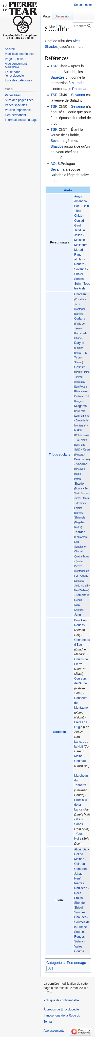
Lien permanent (15, 115)
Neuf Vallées (81, 590)
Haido (77, 473)
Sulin (77, 283)
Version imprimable (18, 110)
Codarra (79, 318)
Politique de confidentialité (61, 1000)
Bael (77, 206)
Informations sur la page (21, 120)
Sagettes (57, 77)
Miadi (85, 585)
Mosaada (79, 381)
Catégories (55, 963)
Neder (77, 527)
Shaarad (81, 464)
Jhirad (79, 377)
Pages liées (13, 95)
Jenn (77, 614)
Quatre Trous (81, 556)
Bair (78, 211)
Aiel (51, 968)
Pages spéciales (16, 105)
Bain (86, 206)
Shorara (78, 609)
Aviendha (80, 201)
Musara (79, 454)
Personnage (76, 963)
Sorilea (79, 279)
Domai (78, 488)
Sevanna (78, 95)
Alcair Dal (80, 849)
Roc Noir (80, 469)
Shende (79, 903)
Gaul (77, 225)
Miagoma (80, 406)
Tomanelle (83, 595)
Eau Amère (81, 537)
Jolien (78, 235)
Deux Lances (81, 459)
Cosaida (79, 299)
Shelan (78, 362)
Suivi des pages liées (19, 100)
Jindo (77, 585)
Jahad (78, 873)
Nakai (78, 430)
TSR (54, 66)
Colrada (79, 864)
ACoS (55, 164)
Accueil (10, 49)
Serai (77, 604)
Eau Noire (81, 440)
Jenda (78, 600)
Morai (86, 498)
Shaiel (78, 274)
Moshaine (81, 503)
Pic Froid (80, 411)
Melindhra (81, 245)
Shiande (79, 517)
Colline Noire (82, 435)
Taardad (79, 532)
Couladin (80, 220)
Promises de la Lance (80, 804)
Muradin (78, 83)
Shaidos (51, 46)
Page (46, 16)
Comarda (80, 869)
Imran (77, 479)
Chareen (80, 294)
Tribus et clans (59, 454)
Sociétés (59, 732)
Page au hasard (15, 59)
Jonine (84, 493)
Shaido (79, 483)
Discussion (62, 16)
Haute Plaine (82, 372)
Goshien (80, 367)
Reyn (86, 449)
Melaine (79, 240)
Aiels (76, 41)
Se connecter (83, 5)
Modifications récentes (20, 54)
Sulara (78, 941)
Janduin (79, 230)
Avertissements (54, 1030)
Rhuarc (79, 264)
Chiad (78, 215)
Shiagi (78, 907)
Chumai (78, 551)
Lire (49, 26)
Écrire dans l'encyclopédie (14, 73)
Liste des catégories (18, 80)
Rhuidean (79, 89)
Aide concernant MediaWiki (16, 65)
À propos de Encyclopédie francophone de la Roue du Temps (62, 1015)
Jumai (77, 498)
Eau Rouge (80, 386)
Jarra (77, 304)
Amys (78, 196)
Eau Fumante (81, 415)
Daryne (79, 343)
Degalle (79, 522)
